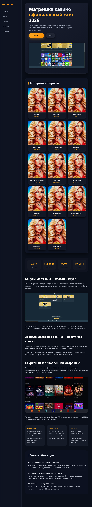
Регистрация (36, 35)
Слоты (5, 16)
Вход (50, 35)
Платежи (6, 31)
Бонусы (5, 21)
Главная (6, 11)
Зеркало (6, 26)
